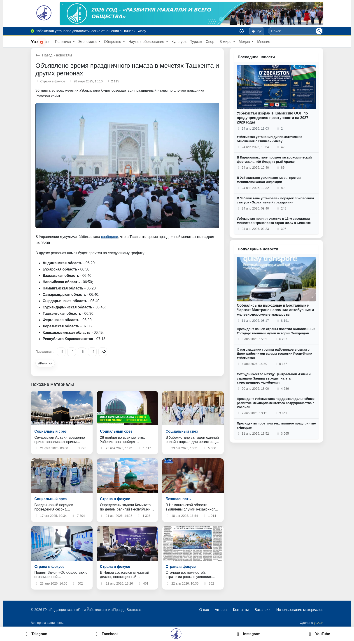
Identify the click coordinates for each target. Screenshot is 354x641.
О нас (204, 610)
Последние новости (256, 57)
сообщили (109, 237)
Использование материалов (299, 610)
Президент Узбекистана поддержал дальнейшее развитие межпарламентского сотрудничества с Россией (275, 403)
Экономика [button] (88, 42)
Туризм (196, 42)
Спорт (211, 42)
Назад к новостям (53, 55)
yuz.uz (318, 623)
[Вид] (242, 31)
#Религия (45, 363)
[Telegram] (61, 351)
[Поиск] (319, 31)
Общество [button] (113, 42)
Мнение (263, 42)
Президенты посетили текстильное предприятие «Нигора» (276, 425)
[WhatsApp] (92, 351)
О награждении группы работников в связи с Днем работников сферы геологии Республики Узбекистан (274, 354)
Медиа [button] (245, 42)
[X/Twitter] (82, 351)
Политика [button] (63, 42)
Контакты (241, 610)
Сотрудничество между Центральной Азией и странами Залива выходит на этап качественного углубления (274, 378)
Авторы (221, 610)
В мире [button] (225, 42)
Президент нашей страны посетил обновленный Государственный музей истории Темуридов (276, 331)
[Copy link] (102, 351)
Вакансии (262, 610)
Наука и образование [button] (146, 42)
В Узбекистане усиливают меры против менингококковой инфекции (269, 180)
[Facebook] (71, 351)
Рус (257, 31)
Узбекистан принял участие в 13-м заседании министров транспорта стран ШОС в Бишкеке (274, 221)
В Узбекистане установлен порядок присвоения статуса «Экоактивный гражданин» (275, 200)
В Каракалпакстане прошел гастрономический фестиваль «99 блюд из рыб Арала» (274, 159)
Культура (179, 42)
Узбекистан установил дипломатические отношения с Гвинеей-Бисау (269, 139)
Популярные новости (258, 249)
